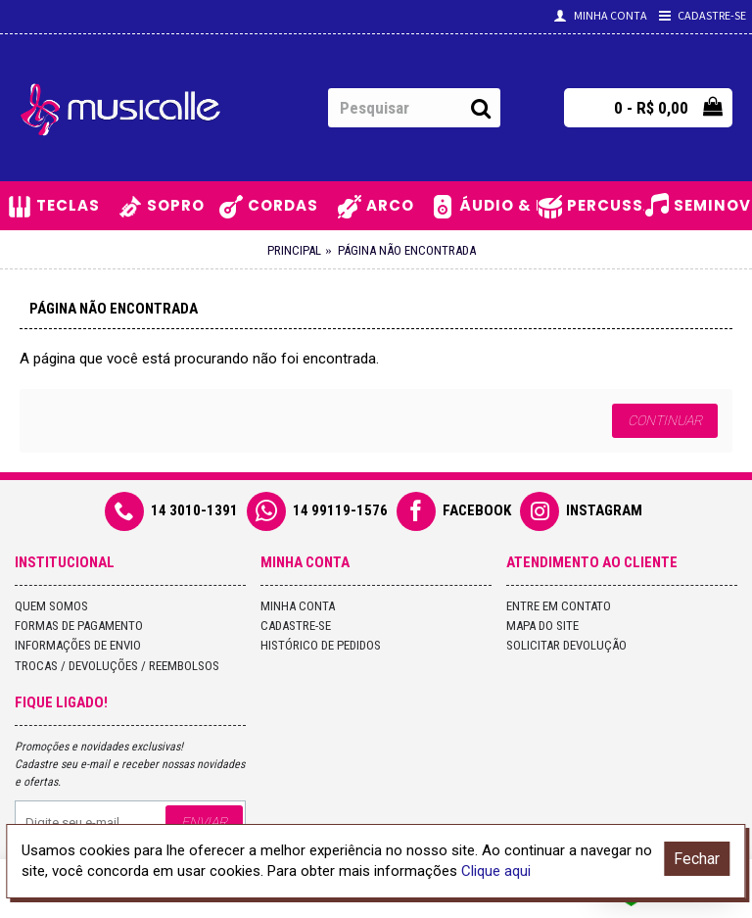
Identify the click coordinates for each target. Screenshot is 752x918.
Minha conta (297, 606)
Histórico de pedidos (320, 645)
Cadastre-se (295, 625)
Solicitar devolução (566, 645)
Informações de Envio (78, 645)
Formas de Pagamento (79, 625)
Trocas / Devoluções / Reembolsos (117, 665)
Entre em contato (558, 606)
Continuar (665, 420)
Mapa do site (542, 625)
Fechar (697, 858)
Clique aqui (496, 871)
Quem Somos (51, 606)
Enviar (204, 822)
